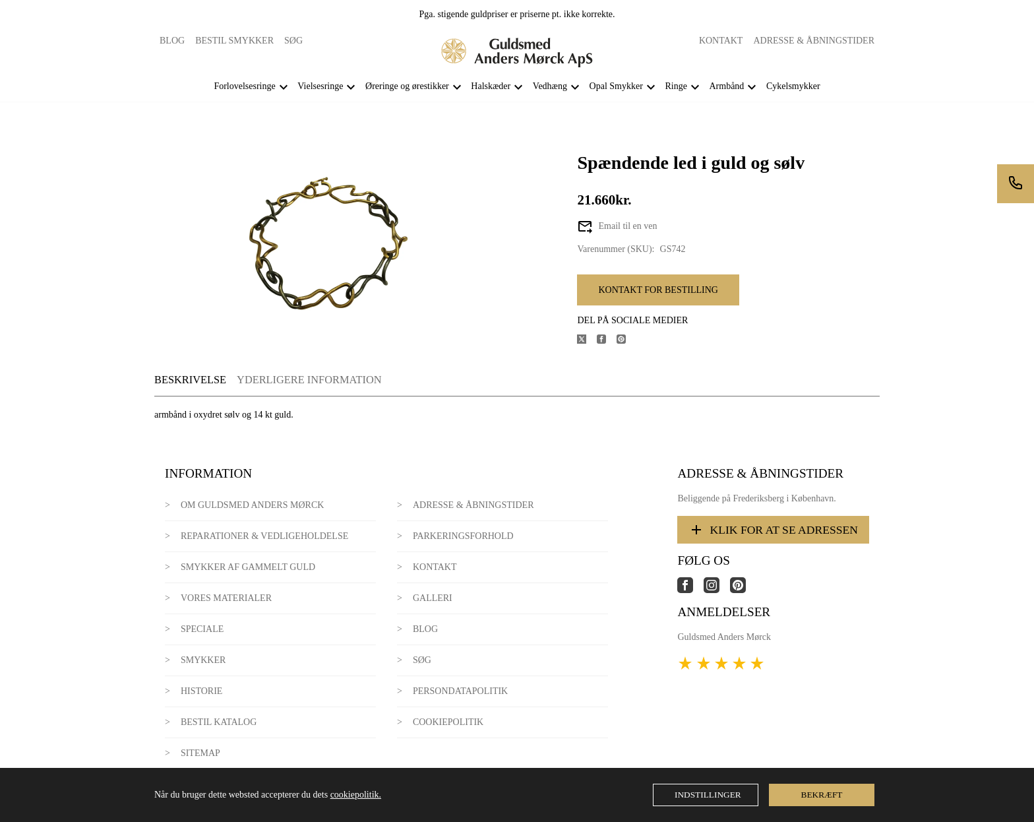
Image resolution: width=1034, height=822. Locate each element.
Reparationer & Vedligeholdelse (264, 536)
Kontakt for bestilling (657, 290)
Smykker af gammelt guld (248, 567)
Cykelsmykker (793, 86)
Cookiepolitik (448, 722)
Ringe (675, 86)
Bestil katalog (219, 722)
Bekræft (822, 795)
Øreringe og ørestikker (407, 86)
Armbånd (726, 86)
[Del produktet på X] (587, 341)
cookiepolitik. (355, 795)
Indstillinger (708, 795)
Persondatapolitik (460, 691)
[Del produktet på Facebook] (607, 341)
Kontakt (721, 41)
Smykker (203, 660)
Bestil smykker (234, 41)
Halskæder (490, 86)
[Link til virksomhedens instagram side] (717, 590)
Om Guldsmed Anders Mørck (252, 505)
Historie (202, 691)
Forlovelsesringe (244, 86)
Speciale (202, 629)
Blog (172, 41)
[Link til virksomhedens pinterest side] (743, 590)
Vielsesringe (320, 86)
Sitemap (200, 753)
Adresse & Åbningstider (813, 41)
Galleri (432, 598)
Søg (293, 41)
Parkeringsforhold (463, 536)
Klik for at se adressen (773, 530)
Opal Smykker (616, 86)
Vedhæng (550, 86)
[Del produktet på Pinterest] (626, 341)
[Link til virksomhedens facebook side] (690, 590)
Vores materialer (226, 598)
